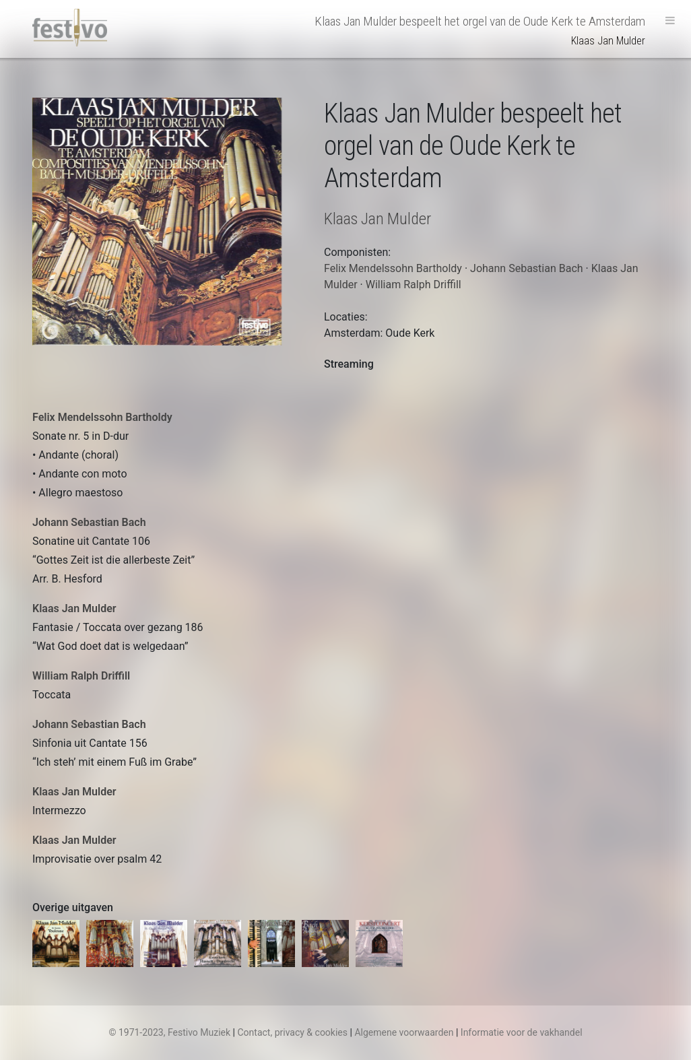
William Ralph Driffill (81, 675)
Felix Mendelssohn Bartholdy (102, 417)
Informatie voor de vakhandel (522, 1032)
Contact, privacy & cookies (292, 1032)
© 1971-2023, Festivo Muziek (169, 1032)
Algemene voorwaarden (403, 1032)
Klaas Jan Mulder (74, 608)
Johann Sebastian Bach (89, 522)
